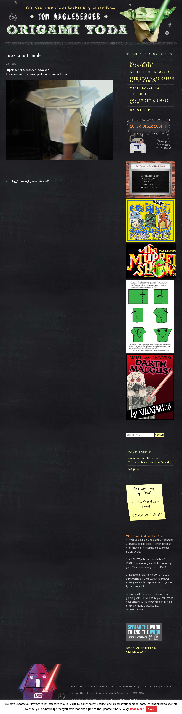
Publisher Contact (139, 452)
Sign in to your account (152, 54)
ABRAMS (103, 700)
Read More (137, 709)
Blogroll (133, 469)
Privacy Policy (118, 700)
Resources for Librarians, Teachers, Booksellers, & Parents (149, 460)
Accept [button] (151, 709)
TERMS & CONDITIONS (139, 700)
